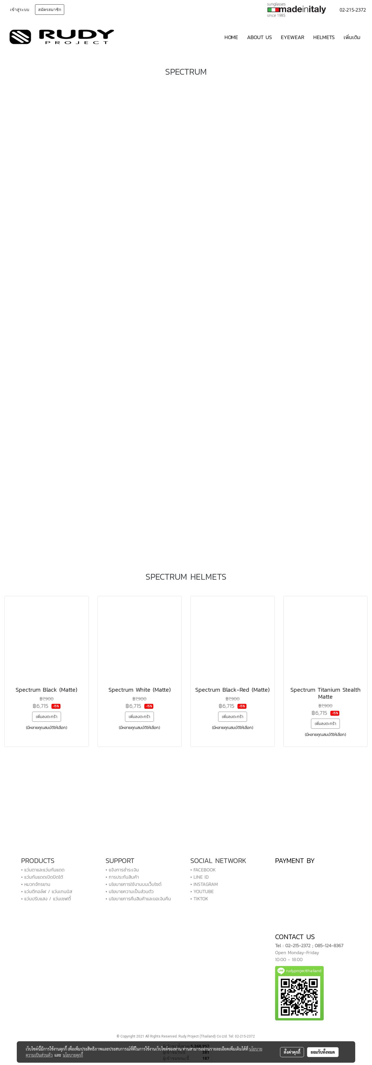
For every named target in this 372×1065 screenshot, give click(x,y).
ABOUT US (259, 37)
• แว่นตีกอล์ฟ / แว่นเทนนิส (46, 891)
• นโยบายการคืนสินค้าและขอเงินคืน (138, 898)
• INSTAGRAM (204, 884)
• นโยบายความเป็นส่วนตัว (130, 891)
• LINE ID (199, 876)
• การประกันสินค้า (122, 876)
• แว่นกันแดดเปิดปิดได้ (42, 876)
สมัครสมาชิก (49, 9)
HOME (231, 37)
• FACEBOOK (203, 869)
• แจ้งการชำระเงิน (122, 869)
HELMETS (324, 37)
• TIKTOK (199, 898)
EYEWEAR (292, 37)
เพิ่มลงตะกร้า (46, 717)
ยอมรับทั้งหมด (323, 1052)
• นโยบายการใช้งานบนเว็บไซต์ (133, 884)
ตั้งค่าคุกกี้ (292, 1052)
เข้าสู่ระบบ (19, 9)
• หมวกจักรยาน (35, 884)
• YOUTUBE (202, 891)
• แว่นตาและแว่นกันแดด (43, 869)
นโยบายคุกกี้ (73, 1054)
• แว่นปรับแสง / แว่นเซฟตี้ (46, 898)
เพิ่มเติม (352, 37)
